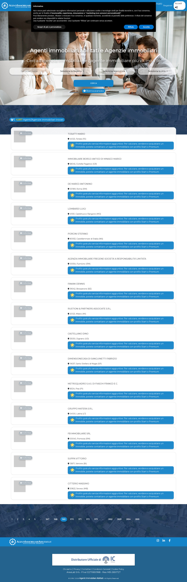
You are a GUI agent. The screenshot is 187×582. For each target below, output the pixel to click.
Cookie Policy (118, 569)
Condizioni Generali (101, 569)
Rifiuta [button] (131, 27)
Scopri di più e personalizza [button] (49, 27)
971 (80, 519)
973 (96, 519)
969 (64, 519)
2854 (128, 519)
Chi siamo (67, 569)
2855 (137, 519)
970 (72, 519)
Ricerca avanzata (94, 91)
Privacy (77, 569)
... (40, 519)
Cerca (93, 83)
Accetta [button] (146, 27)
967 (47, 519)
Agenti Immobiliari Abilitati (91, 578)
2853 (119, 519)
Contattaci (86, 569)
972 (88, 519)
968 (55, 519)
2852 (110, 519)
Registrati (167, 5)
